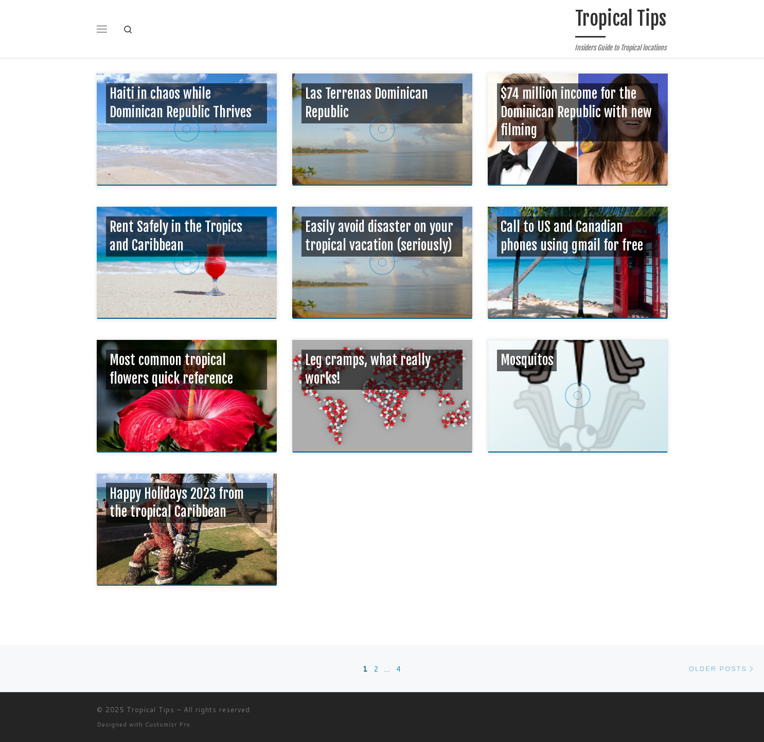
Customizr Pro (167, 724)
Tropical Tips (150, 709)
